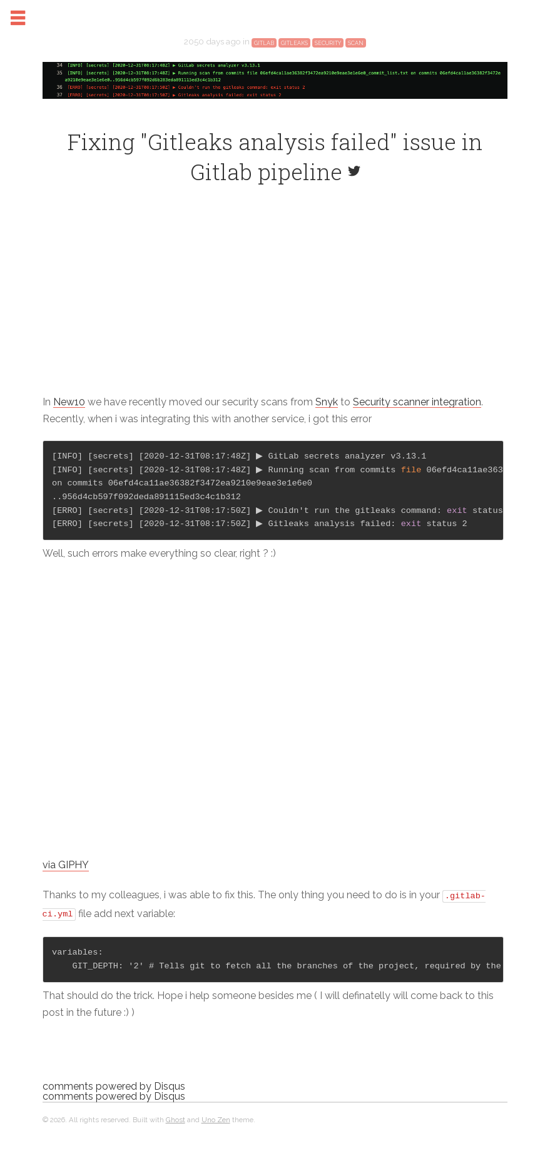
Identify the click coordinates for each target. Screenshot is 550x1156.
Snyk (351, 410)
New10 (93, 410)
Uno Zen (240, 1127)
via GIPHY (90, 874)
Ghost (200, 1127)
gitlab (264, 51)
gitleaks (294, 51)
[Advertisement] (275, 307)
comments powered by (138, 1094)
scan (356, 51)
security (328, 51)
